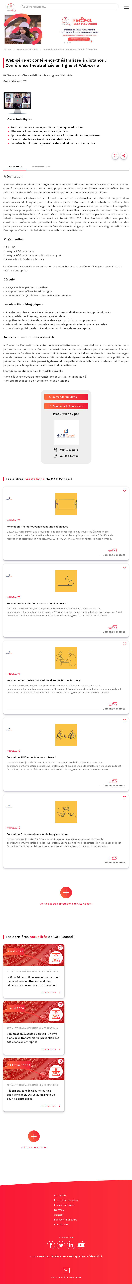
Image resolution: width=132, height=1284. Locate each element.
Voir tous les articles (33, 1139)
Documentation (40, 166)
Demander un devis (63, 396)
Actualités (60, 1195)
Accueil (7, 49)
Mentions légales (49, 1256)
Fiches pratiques (64, 1205)
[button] (5, 29)
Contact (58, 1214)
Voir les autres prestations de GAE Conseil (66, 896)
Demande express (114, 552)
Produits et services (27, 49)
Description (15, 166)
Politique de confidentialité (85, 1256)
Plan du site (61, 1224)
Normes (59, 1209)
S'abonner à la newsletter (66, 1273)
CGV (64, 1256)
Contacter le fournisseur (66, 406)
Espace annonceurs (65, 1219)
